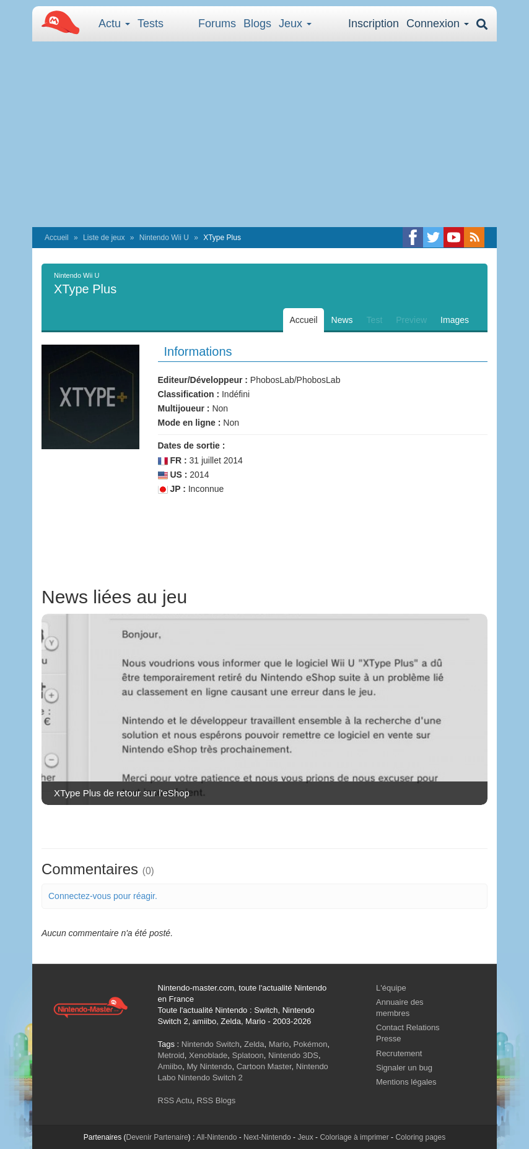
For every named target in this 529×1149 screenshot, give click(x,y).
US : (173, 475)
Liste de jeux (104, 237)
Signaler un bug (404, 1067)
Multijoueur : (184, 408)
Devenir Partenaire (157, 1137)
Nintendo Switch (210, 1044)
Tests (151, 23)
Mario (279, 1044)
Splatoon (248, 1055)
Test (375, 320)
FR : (172, 460)
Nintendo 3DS (293, 1055)
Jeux (295, 23)
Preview (411, 320)
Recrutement (399, 1053)
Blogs (257, 23)
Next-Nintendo (267, 1137)
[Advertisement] (264, 134)
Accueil (57, 237)
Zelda (254, 1044)
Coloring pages (420, 1137)
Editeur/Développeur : (203, 380)
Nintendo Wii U (164, 237)
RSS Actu (175, 1100)
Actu (114, 23)
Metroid (171, 1055)
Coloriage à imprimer (354, 1137)
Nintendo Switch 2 (210, 1077)
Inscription (373, 23)
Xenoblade (208, 1055)
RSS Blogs (215, 1100)
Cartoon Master (264, 1066)
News (342, 320)
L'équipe (391, 987)
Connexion (437, 23)
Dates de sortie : (191, 445)
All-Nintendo (216, 1137)
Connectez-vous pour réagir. (102, 896)
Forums (217, 23)
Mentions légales (406, 1082)
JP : (172, 489)
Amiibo (170, 1066)
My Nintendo (209, 1066)
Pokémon (311, 1044)
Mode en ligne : (189, 423)
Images (454, 320)
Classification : (189, 394)
